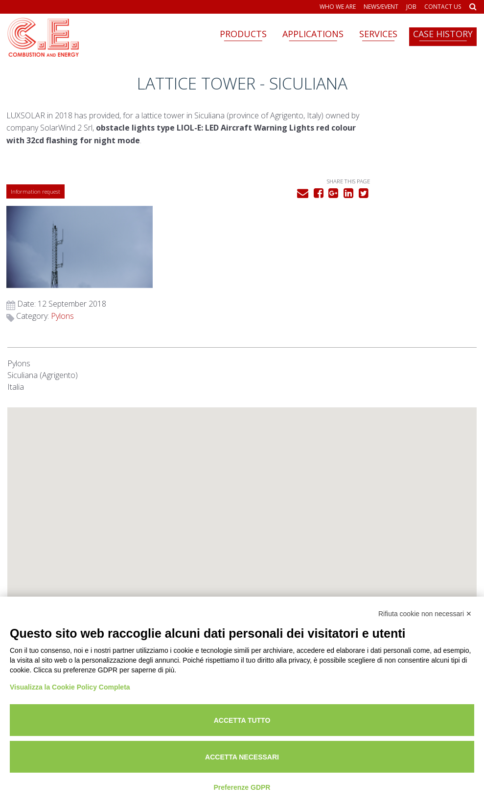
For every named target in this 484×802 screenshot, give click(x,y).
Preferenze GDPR (242, 787)
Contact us (442, 7)
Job (411, 7)
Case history (443, 34)
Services (378, 34)
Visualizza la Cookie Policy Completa (70, 687)
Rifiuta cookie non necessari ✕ (425, 614)
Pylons (385, 225)
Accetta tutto (242, 720)
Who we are (338, 7)
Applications (313, 34)
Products (243, 34)
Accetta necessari (242, 757)
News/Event (381, 7)
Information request (36, 199)
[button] (242, 454)
